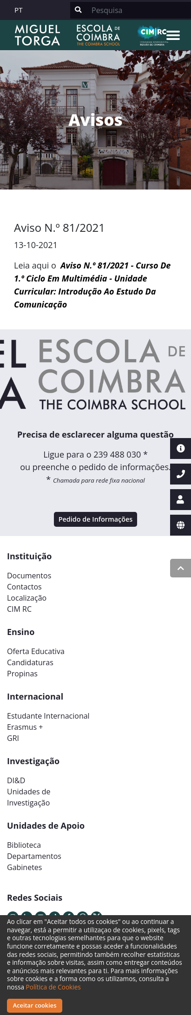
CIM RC (19, 609)
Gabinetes (24, 867)
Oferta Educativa (36, 651)
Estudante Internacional (48, 716)
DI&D (16, 780)
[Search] (138, 10)
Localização (26, 598)
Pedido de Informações (96, 519)
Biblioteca (24, 845)
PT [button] (18, 9)
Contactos (24, 587)
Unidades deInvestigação (29, 797)
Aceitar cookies (35, 1005)
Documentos (29, 575)
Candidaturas (30, 662)
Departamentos (34, 856)
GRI (13, 738)
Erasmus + (25, 727)
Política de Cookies (53, 986)
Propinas (22, 673)
